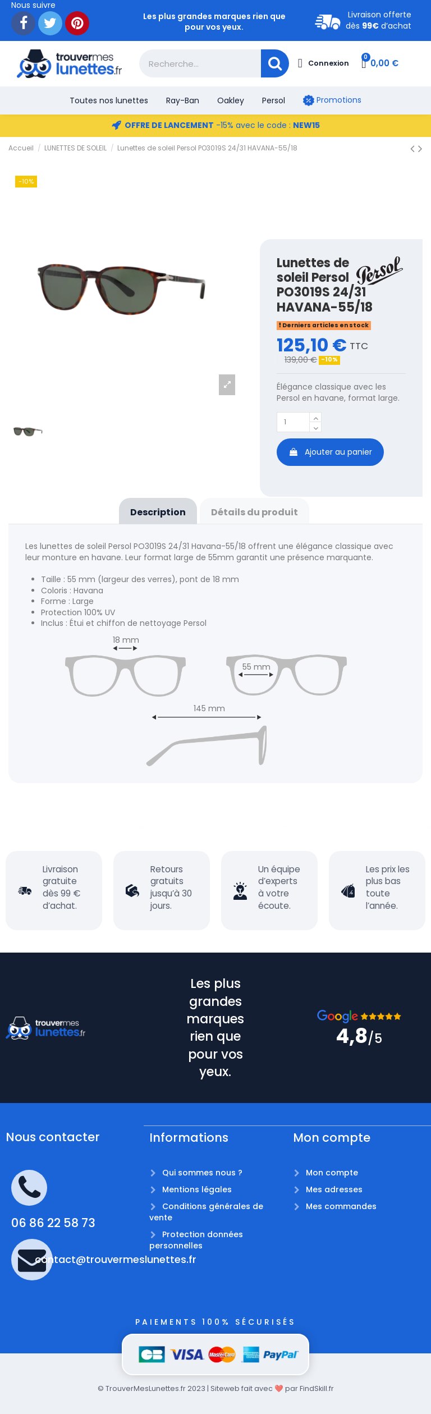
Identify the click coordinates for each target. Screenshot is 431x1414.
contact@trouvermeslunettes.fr (115, 1259)
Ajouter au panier (330, 454)
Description (158, 512)
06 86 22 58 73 (53, 1223)
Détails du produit (254, 512)
